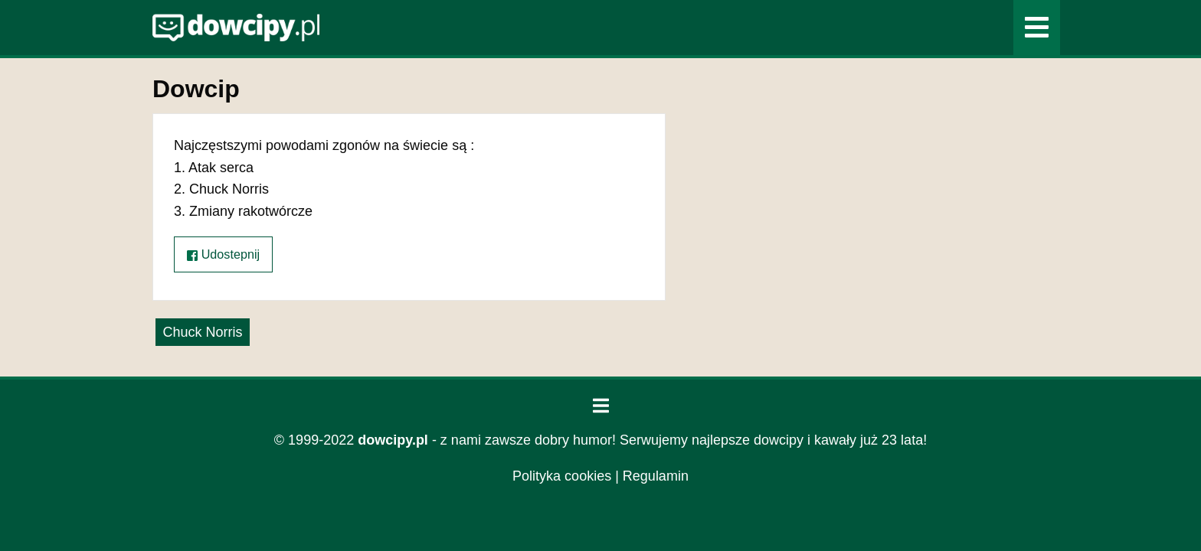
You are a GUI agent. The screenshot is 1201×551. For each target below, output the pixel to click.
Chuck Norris (202, 332)
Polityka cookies (561, 476)
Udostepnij (223, 254)
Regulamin (656, 476)
